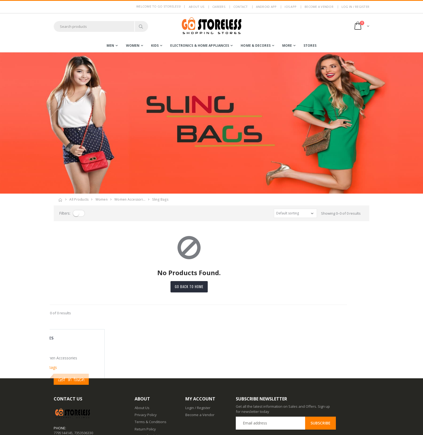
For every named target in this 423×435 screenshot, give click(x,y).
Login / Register (197, 358)
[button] (361, 26)
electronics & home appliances (199, 45)
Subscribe (320, 373)
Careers (218, 7)
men (110, 45)
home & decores (255, 45)
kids (155, 45)
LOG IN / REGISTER (355, 7)
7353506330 (83, 383)
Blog (138, 398)
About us (196, 7)
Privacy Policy (146, 365)
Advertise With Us (149, 427)
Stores (309, 45)
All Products (78, 199)
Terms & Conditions (150, 372)
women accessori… (129, 199)
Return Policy (145, 379)
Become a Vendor (319, 7)
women (133, 45)
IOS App (290, 7)
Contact (240, 7)
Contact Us (143, 405)
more (287, 45)
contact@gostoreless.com (75, 396)
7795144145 (63, 383)
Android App (266, 7)
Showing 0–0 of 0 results (341, 213)
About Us (142, 358)
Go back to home (211, 286)
